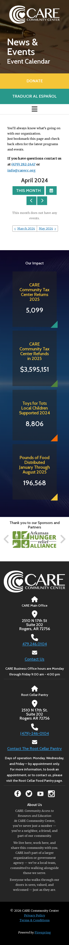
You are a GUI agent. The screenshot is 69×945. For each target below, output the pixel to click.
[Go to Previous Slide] (6, 539)
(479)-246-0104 (34, 733)
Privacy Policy (34, 915)
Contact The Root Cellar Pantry (34, 748)
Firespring (43, 932)
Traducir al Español (34, 96)
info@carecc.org (21, 170)
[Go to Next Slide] (62, 539)
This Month (28, 190)
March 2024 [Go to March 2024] (26, 228)
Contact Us (34, 659)
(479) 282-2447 (23, 164)
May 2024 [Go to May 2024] (46, 228)
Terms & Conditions (35, 920)
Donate (34, 80)
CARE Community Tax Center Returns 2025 (34, 292)
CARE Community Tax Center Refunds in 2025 (34, 351)
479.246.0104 (34, 643)
